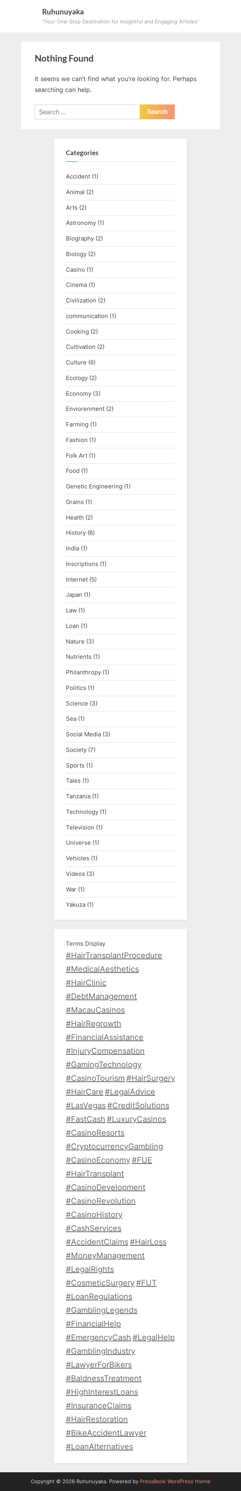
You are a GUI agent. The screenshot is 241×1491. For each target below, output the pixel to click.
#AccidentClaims (97, 1242)
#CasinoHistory (94, 1214)
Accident (78, 176)
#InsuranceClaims (98, 1405)
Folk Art (76, 455)
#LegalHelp (154, 1337)
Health (75, 517)
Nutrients (79, 656)
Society (76, 749)
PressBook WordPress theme (175, 1481)
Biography (80, 238)
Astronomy (81, 222)
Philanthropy (83, 672)
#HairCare (84, 1092)
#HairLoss (148, 1242)
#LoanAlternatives (99, 1446)
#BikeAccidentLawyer (106, 1433)
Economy (78, 393)
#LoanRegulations (99, 1296)
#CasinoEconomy (98, 1160)
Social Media (83, 734)
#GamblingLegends (101, 1310)
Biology (76, 254)
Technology (82, 811)
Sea (71, 718)
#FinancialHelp (93, 1323)
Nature (75, 641)
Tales (73, 780)
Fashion (77, 440)
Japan (74, 594)
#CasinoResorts (95, 1132)
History (76, 532)
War (71, 889)
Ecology (77, 378)
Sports (75, 765)
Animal (75, 192)
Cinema (76, 284)
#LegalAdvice (130, 1092)
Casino (75, 269)
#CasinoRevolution (101, 1201)
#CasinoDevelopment (105, 1187)
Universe (78, 842)
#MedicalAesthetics (102, 969)
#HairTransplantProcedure (114, 955)
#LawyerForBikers (99, 1364)
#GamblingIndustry (100, 1351)
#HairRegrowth (93, 1023)
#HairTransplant (95, 1173)
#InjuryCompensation (105, 1051)
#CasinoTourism (95, 1078)
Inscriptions (82, 564)
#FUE (142, 1160)
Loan (72, 626)
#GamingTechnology (104, 1064)
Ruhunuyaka (63, 11)
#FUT (146, 1283)
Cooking (77, 331)
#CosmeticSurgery (100, 1283)
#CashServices (93, 1228)
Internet (77, 579)
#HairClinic (86, 982)
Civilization (81, 300)
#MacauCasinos (95, 1010)
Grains (75, 502)
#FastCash (85, 1119)
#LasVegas (86, 1105)
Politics (76, 688)
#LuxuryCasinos (136, 1119)
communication (87, 316)
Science (77, 703)
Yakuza (75, 904)
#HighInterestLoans (102, 1392)
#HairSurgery (150, 1078)
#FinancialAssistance (105, 1037)
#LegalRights (90, 1269)
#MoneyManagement (105, 1255)
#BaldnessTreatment (104, 1378)
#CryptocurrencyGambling (114, 1146)
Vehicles (77, 858)
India (72, 548)
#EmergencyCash (98, 1337)
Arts (72, 207)
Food (73, 470)
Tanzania (78, 796)
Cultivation (81, 346)
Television (80, 827)
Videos (75, 873)
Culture (76, 362)
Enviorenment (85, 408)
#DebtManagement (101, 996)
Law (71, 610)
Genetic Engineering (94, 486)
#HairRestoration (97, 1419)
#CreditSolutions (138, 1105)
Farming (77, 424)
